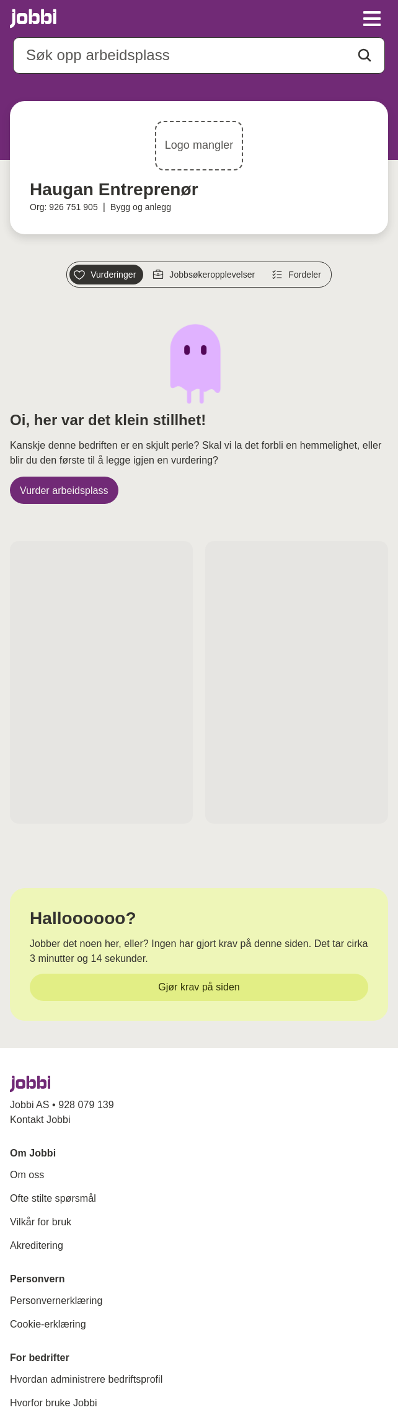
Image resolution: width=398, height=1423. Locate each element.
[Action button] (364, 55)
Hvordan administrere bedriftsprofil (86, 1379)
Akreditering (36, 1245)
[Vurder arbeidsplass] (64, 490)
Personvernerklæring (56, 1300)
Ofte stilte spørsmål (53, 1198)
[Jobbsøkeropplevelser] (205, 274)
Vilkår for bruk (40, 1222)
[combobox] (199, 55)
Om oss (27, 1175)
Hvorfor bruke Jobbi (53, 1403)
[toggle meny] (372, 18)
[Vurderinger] (106, 274)
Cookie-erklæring (48, 1324)
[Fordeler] (298, 274)
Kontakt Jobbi (40, 1119)
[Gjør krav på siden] (199, 987)
